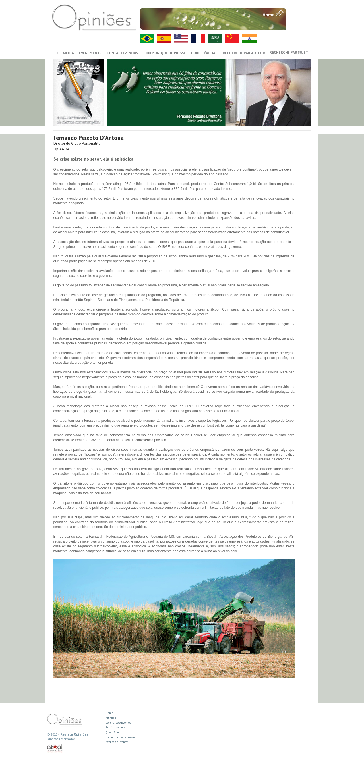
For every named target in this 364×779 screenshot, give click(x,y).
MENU (299, 13)
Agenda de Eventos (117, 741)
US (181, 38)
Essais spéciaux (115, 727)
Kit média (65, 53)
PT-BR (147, 38)
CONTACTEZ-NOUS (122, 53)
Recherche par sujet (289, 53)
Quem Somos (114, 732)
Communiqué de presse (164, 53)
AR (215, 38)
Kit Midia (111, 717)
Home (109, 712)
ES (164, 38)
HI (249, 38)
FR (198, 38)
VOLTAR (299, 25)
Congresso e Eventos (118, 722)
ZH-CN (232, 38)
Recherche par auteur (244, 53)
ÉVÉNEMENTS (90, 53)
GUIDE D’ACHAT (204, 53)
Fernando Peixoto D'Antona (88, 137)
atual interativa (55, 748)
